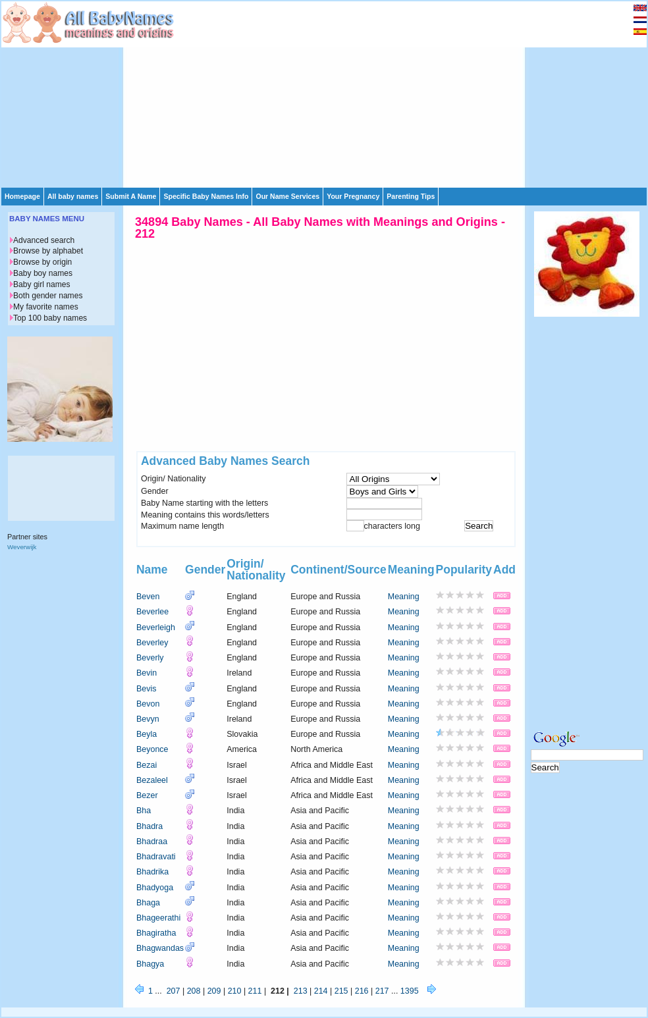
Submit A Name (130, 196)
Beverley (152, 642)
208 (194, 991)
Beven (147, 596)
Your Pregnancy (353, 196)
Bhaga (148, 902)
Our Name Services (287, 196)
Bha (143, 810)
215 (341, 991)
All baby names (72, 196)
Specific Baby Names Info (205, 196)
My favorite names (45, 306)
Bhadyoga (154, 887)
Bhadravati (156, 856)
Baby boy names (42, 273)
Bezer (147, 795)
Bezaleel (152, 780)
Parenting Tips (411, 196)
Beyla (146, 734)
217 (382, 991)
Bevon (147, 704)
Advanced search (43, 240)
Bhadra (149, 826)
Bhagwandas (160, 948)
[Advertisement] (325, 93)
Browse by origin (42, 262)
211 (255, 991)
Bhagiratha (156, 933)
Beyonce (152, 749)
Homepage (22, 196)
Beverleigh (155, 627)
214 (321, 991)
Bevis (146, 688)
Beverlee (152, 611)
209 (214, 991)
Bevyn (147, 719)
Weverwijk (21, 546)
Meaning (403, 596)
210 (235, 991)
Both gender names (47, 295)
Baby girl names (41, 284)
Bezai (146, 765)
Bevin (146, 673)
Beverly (150, 657)
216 (362, 991)
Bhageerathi (158, 918)
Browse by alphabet (48, 250)
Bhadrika (152, 871)
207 (173, 991)
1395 (409, 991)
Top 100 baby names (50, 318)
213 (301, 991)
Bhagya (150, 964)
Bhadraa (151, 841)
